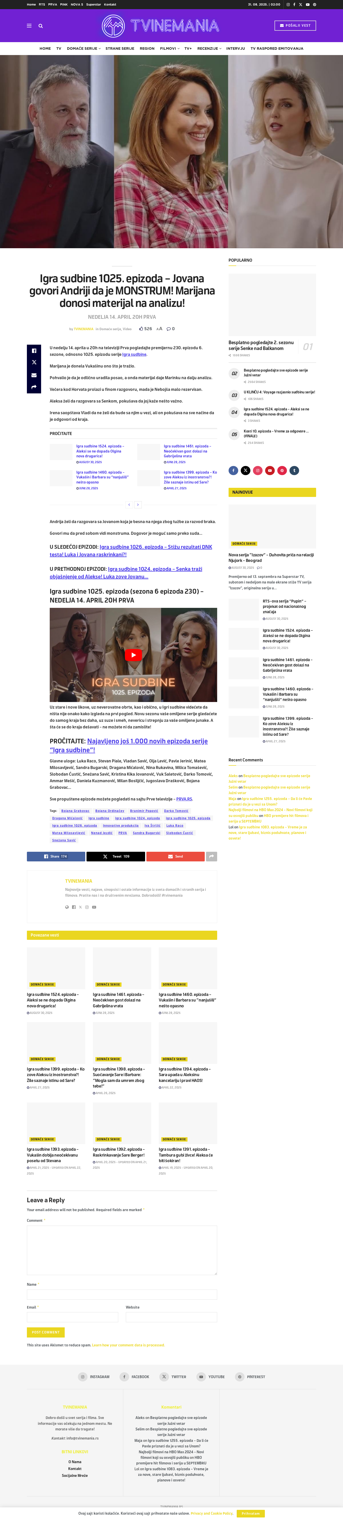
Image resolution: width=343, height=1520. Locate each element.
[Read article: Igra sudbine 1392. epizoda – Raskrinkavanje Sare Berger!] (122, 1123)
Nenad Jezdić (102, 833)
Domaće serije (82, 48)
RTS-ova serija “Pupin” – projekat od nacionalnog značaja (284, 606)
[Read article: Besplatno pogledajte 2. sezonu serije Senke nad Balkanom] (272, 305)
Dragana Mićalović (67, 818)
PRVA (52, 4)
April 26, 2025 (104, 1093)
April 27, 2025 (175, 488)
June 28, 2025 (175, 462)
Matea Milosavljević (68, 833)
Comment (36, 1221)
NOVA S (77, 4)
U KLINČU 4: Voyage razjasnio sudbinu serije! (279, 392)
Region (147, 48)
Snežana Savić (64, 840)
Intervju (235, 48)
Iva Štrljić (153, 825)
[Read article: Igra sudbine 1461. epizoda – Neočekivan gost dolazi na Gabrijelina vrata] (148, 452)
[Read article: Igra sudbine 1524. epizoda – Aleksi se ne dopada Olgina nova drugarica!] (61, 452)
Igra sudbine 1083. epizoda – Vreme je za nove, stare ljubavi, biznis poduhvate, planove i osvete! (268, 833)
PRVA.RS (184, 799)
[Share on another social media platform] (34, 387)
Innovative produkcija (121, 825)
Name (33, 1286)
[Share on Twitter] (34, 363)
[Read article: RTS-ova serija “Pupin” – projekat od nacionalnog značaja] (244, 610)
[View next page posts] (138, 504)
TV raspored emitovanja (277, 48)
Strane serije (120, 48)
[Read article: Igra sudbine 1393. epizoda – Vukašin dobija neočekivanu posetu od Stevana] (56, 1123)
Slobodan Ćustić (179, 833)
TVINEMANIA (83, 329)
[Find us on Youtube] (270, 470)
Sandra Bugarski (146, 833)
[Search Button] (41, 25)
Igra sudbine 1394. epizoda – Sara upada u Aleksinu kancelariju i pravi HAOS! (185, 1075)
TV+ (188, 48)
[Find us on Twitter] (245, 470)
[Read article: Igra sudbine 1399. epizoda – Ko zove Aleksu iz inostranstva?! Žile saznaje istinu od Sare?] (148, 478)
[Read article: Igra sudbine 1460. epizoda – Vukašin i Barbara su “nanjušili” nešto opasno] (61, 478)
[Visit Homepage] (158, 25)
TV (58, 48)
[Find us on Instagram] (258, 470)
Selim (233, 787)
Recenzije (207, 48)
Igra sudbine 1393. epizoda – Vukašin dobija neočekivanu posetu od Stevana (53, 1155)
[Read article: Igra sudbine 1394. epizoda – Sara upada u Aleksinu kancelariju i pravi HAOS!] (188, 1043)
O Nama (74, 1464)
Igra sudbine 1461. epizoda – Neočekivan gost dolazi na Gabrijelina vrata (187, 451)
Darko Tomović (176, 811)
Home (31, 4)
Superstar (93, 4)
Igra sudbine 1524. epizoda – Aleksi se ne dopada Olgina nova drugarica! (100, 451)
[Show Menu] (29, 25)
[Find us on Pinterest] (282, 470)
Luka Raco (174, 825)
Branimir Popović (144, 811)
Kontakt (110, 4)
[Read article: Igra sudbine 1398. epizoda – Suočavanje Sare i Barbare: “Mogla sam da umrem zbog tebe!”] (122, 1043)
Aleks (233, 776)
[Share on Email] (34, 375)
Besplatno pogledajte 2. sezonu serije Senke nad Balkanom (261, 345)
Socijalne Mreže (75, 1478)
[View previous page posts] (129, 504)
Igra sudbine (99, 818)
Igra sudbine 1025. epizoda (188, 818)
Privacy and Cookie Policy (211, 1513)
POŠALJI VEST (295, 26)
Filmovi (168, 48)
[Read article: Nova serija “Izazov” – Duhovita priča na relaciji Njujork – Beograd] (272, 526)
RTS (42, 4)
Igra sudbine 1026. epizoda (74, 825)
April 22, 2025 (170, 1087)
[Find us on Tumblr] (294, 470)
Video (127, 329)
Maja (232, 799)
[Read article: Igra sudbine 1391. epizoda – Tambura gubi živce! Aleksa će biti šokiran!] (188, 1123)
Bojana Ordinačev (109, 811)
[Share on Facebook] (34, 351)
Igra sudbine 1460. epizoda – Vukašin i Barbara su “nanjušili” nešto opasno (102, 477)
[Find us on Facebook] (233, 470)
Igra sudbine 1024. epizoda (137, 818)
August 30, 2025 (89, 462)
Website (133, 1309)
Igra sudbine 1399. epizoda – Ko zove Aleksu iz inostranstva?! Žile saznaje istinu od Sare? (190, 477)
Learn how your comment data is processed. (128, 1347)
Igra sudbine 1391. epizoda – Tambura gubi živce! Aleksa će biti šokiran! (186, 1155)
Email (33, 1309)
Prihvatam (251, 1514)
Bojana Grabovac (75, 811)
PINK (64, 4)
